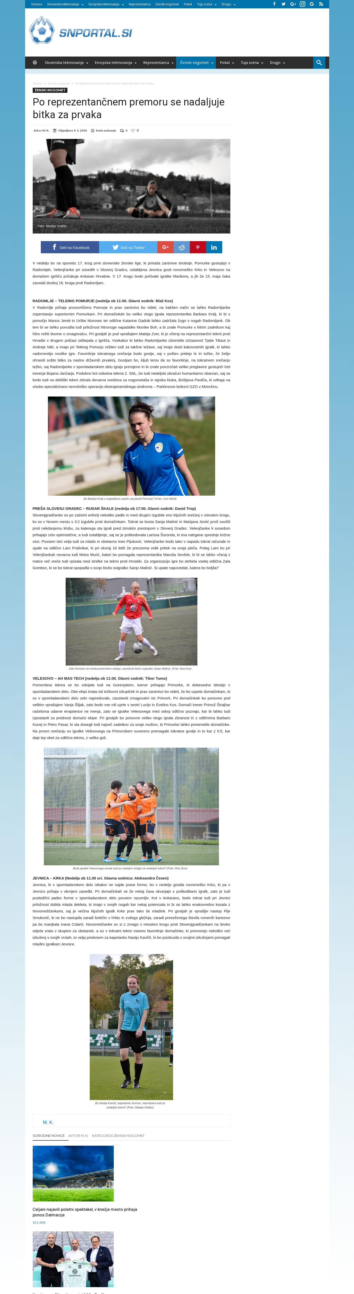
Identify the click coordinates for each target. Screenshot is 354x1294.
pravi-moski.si (248, 1272)
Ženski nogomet (167, 4)
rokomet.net (153, 1272)
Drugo (226, 4)
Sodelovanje (147, 1261)
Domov (36, 4)
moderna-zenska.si (220, 1272)
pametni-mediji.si (108, 1272)
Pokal (188, 4)
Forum (73, 1261)
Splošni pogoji (219, 1261)
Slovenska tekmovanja (63, 4)
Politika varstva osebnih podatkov (259, 1261)
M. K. (45, 130)
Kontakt (166, 1261)
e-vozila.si (193, 1272)
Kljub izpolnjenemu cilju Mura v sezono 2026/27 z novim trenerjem (197, 1202)
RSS (178, 1261)
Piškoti (129, 1261)
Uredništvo (90, 1261)
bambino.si (174, 1272)
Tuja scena (204, 4)
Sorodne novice (49, 1136)
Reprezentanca (140, 4)
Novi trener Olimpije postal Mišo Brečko (130, 1199)
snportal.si (132, 1272)
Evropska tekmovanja (104, 4)
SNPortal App (195, 1261)
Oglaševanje (111, 1261)
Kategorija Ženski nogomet (118, 1136)
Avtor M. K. (78, 1136)
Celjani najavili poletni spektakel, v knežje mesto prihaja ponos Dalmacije (63, 1202)
